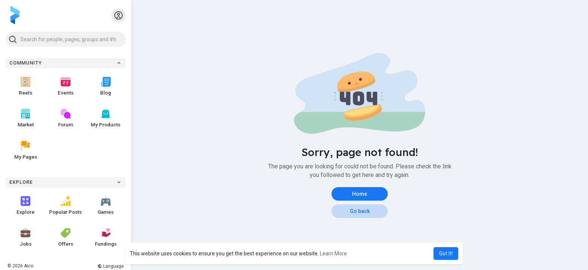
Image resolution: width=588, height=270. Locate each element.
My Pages (25, 150)
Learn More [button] (333, 253)
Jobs (26, 237)
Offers (65, 237)
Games (106, 205)
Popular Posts (65, 205)
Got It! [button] (446, 253)
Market (26, 118)
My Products (105, 118)
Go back (360, 211)
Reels (25, 86)
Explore (25, 205)
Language (111, 266)
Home (359, 194)
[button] (66, 39)
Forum (65, 118)
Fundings (106, 237)
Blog (105, 86)
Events (66, 86)
